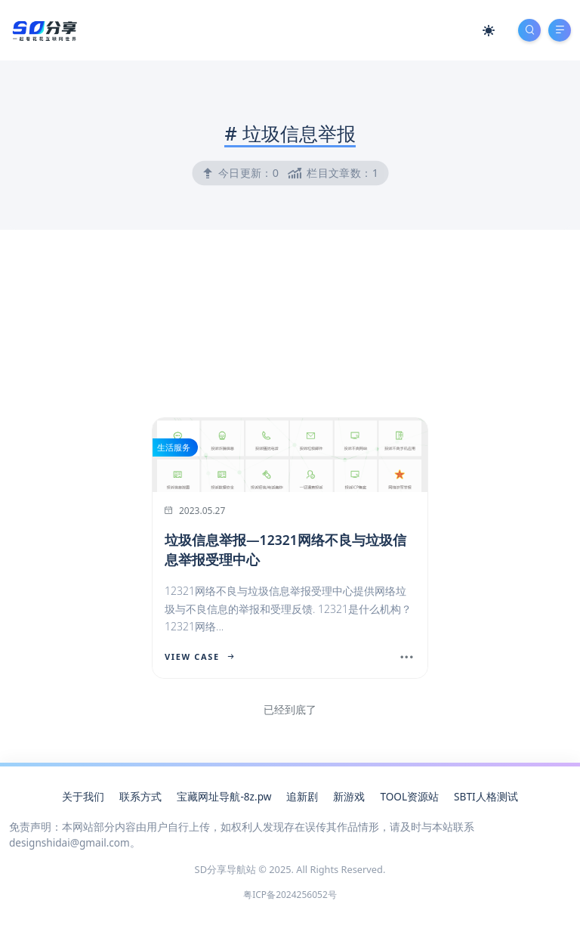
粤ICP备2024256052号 (290, 894)
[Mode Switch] (488, 30)
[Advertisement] (290, 416)
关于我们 (83, 796)
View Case (199, 656)
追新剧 (302, 796)
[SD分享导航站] (44, 29)
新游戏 (349, 796)
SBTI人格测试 (485, 796)
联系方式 (140, 796)
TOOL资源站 (409, 796)
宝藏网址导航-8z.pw (224, 796)
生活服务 (173, 447)
